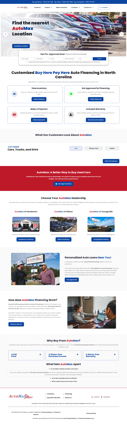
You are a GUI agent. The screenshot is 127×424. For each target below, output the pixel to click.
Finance (47, 7)
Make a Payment (61, 7)
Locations (74, 7)
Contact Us (87, 7)
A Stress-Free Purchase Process (57, 355)
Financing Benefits (20, 46)
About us (68, 398)
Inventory (37, 7)
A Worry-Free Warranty (92, 355)
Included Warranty (95, 109)
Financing (68, 394)
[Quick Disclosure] (27, 61)
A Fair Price (14, 355)
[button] (26, 355)
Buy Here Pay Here (53, 398)
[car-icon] (14, 94)
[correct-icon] (71, 94)
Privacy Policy (47, 412)
